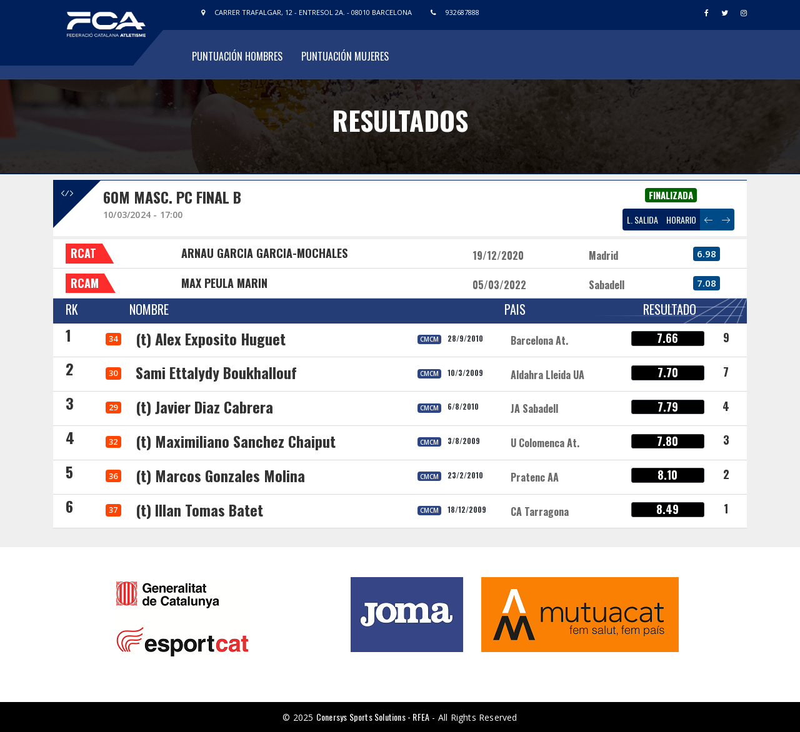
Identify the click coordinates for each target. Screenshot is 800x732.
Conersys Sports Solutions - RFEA (372, 716)
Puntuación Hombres (237, 56)
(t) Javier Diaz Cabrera (204, 406)
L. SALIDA (642, 219)
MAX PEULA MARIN (224, 283)
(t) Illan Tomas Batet (199, 509)
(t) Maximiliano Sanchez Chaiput (236, 441)
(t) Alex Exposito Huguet (211, 338)
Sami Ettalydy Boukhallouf (216, 372)
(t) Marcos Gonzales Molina (220, 475)
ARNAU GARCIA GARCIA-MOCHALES (264, 253)
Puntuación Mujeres (345, 56)
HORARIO (681, 219)
